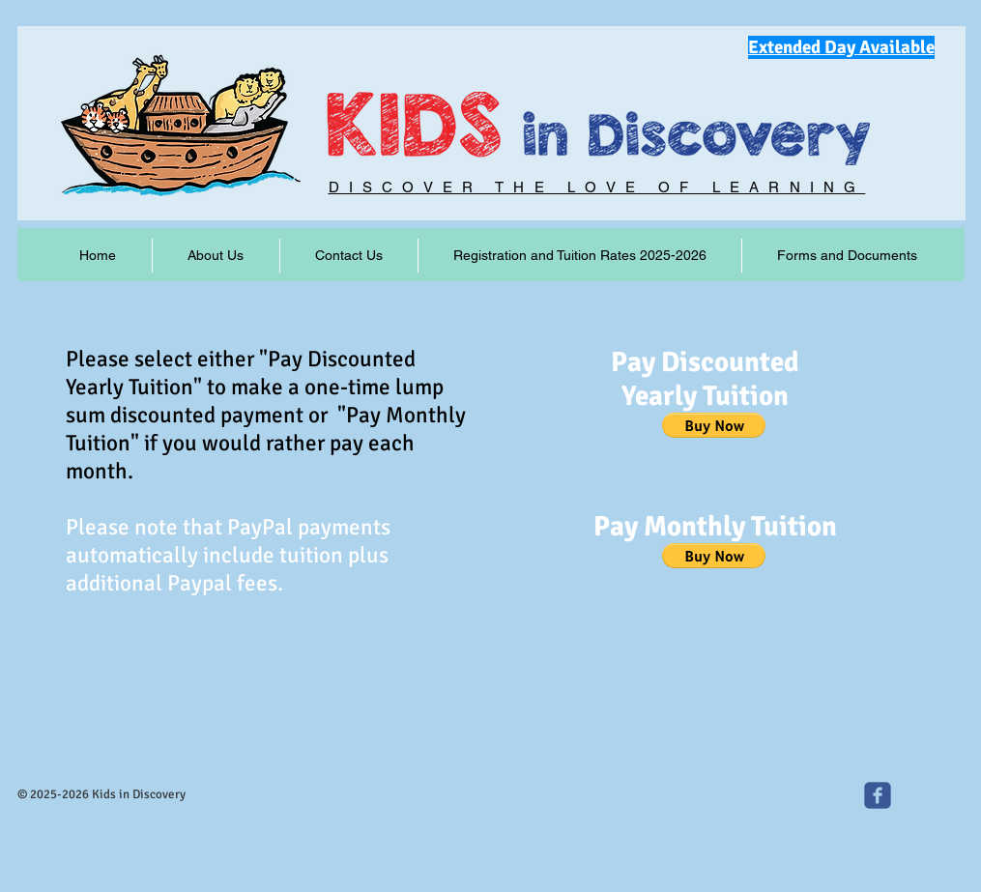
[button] (713, 425)
